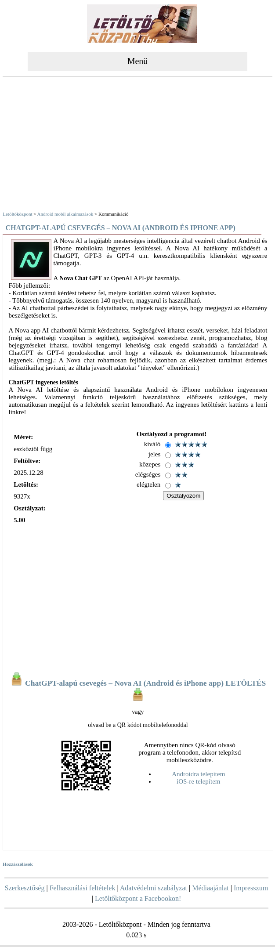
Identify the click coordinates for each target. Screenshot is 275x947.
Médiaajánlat (210, 888)
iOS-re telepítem (199, 781)
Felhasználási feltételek (83, 888)
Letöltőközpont (17, 214)
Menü (137, 61)
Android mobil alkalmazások (65, 214)
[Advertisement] (137, 144)
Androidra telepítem (198, 773)
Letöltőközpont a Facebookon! (138, 898)
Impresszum (251, 888)
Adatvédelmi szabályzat (153, 888)
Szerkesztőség (25, 888)
